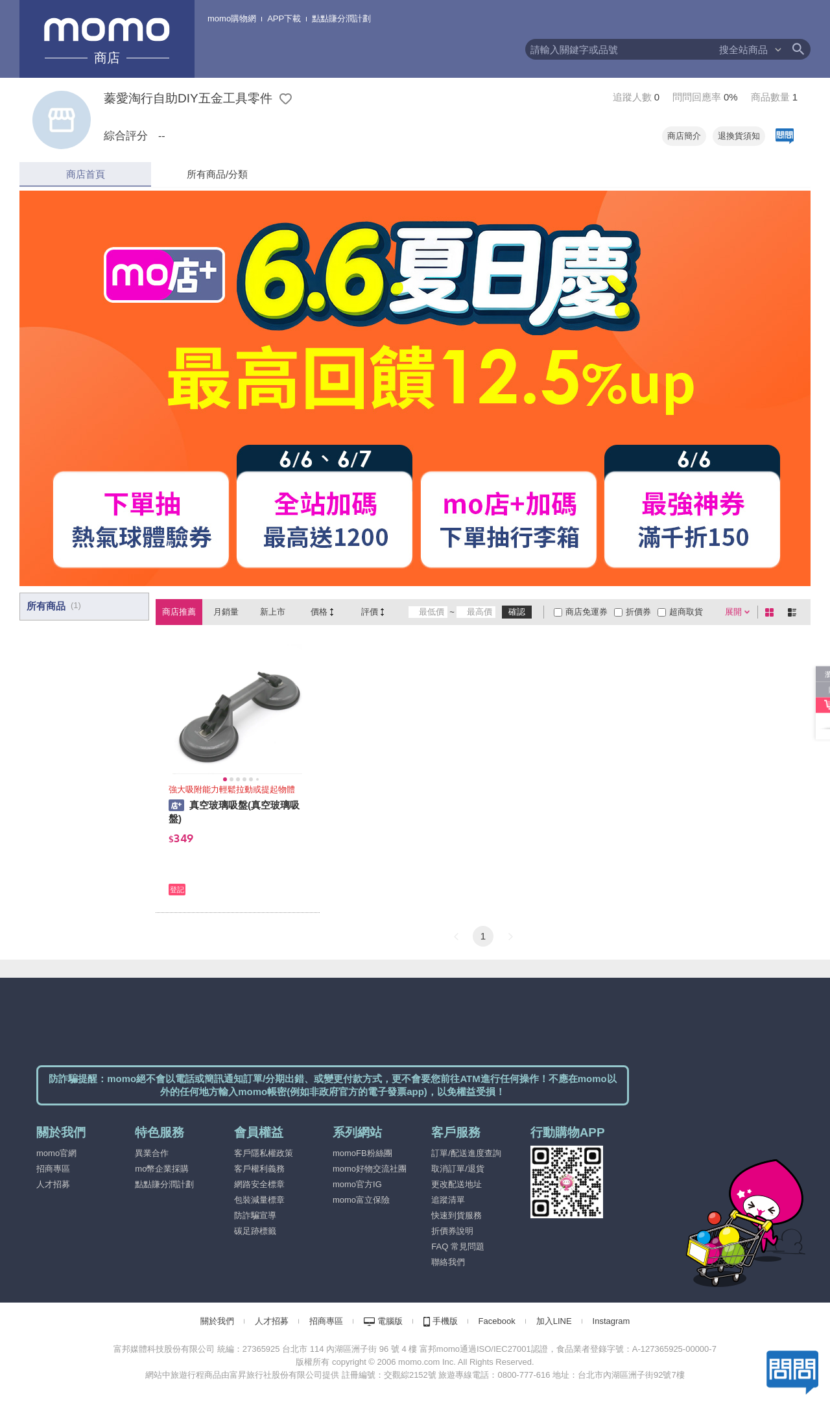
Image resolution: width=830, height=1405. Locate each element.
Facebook (497, 1321)
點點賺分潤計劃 (341, 18)
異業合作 (152, 1153)
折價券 (638, 612)
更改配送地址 (456, 1184)
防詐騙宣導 (255, 1215)
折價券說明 (452, 1231)
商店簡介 (684, 136)
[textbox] (621, 49)
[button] (456, 936)
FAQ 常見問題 (457, 1246)
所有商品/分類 (217, 174)
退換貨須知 (739, 136)
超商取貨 (686, 612)
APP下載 (284, 18)
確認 (516, 612)
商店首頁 (85, 174)
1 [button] (483, 935)
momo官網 (56, 1153)
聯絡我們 (448, 1262)
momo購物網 (232, 18)
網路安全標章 (259, 1184)
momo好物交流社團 (370, 1169)
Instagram (611, 1321)
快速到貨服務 (456, 1215)
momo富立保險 (361, 1200)
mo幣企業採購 (162, 1169)
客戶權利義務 (259, 1169)
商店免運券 (586, 612)
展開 (733, 612)
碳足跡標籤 (255, 1231)
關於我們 (217, 1321)
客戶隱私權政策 (263, 1153)
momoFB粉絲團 (362, 1153)
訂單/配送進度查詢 (466, 1153)
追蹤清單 (448, 1200)
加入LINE (554, 1321)
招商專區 (53, 1169)
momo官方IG (357, 1184)
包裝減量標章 (259, 1200)
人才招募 (53, 1184)
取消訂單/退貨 (457, 1169)
